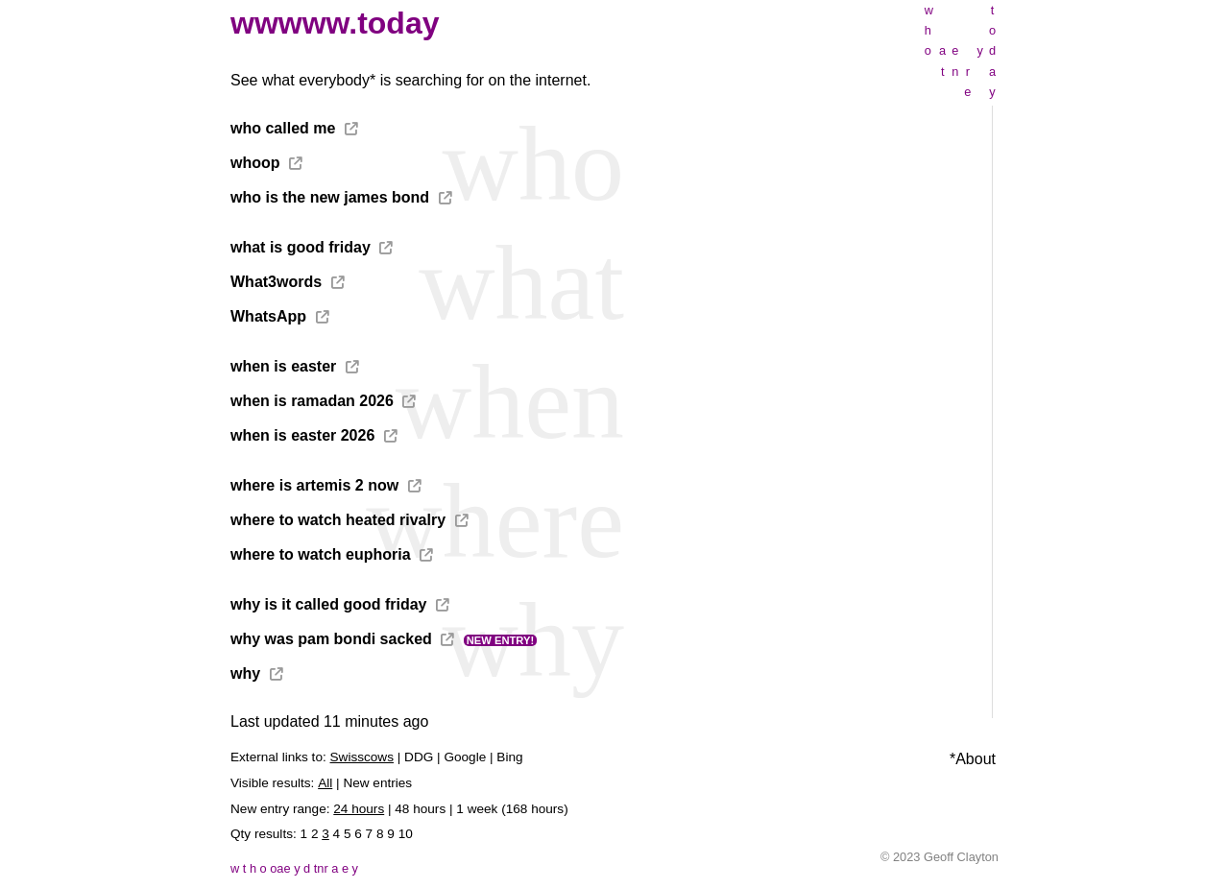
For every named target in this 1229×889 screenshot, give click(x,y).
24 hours (358, 809)
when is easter (283, 366)
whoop (255, 163)
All (325, 783)
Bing (509, 757)
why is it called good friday (328, 604)
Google (465, 757)
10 (405, 834)
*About (973, 759)
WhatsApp (268, 316)
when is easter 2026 (302, 435)
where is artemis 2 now (314, 485)
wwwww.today (335, 23)
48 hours (420, 809)
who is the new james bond (329, 197)
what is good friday (300, 247)
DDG (418, 757)
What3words (276, 282)
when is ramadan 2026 (312, 401)
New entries (377, 783)
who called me (282, 128)
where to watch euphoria (320, 554)
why (245, 673)
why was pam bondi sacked (331, 639)
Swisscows (362, 757)
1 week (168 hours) (511, 809)
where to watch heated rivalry (338, 520)
